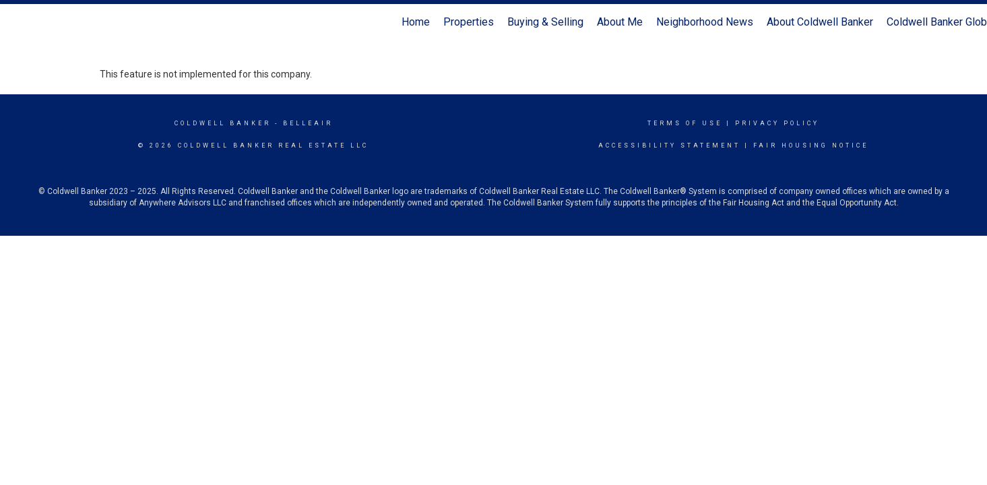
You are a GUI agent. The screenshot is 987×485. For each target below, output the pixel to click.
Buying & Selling (545, 21)
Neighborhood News (704, 21)
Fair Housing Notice (810, 145)
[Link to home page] (17, 22)
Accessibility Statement (669, 145)
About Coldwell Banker (820, 21)
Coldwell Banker (222, 123)
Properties (468, 21)
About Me (620, 21)
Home (416, 21)
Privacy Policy (777, 123)
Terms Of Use (684, 123)
